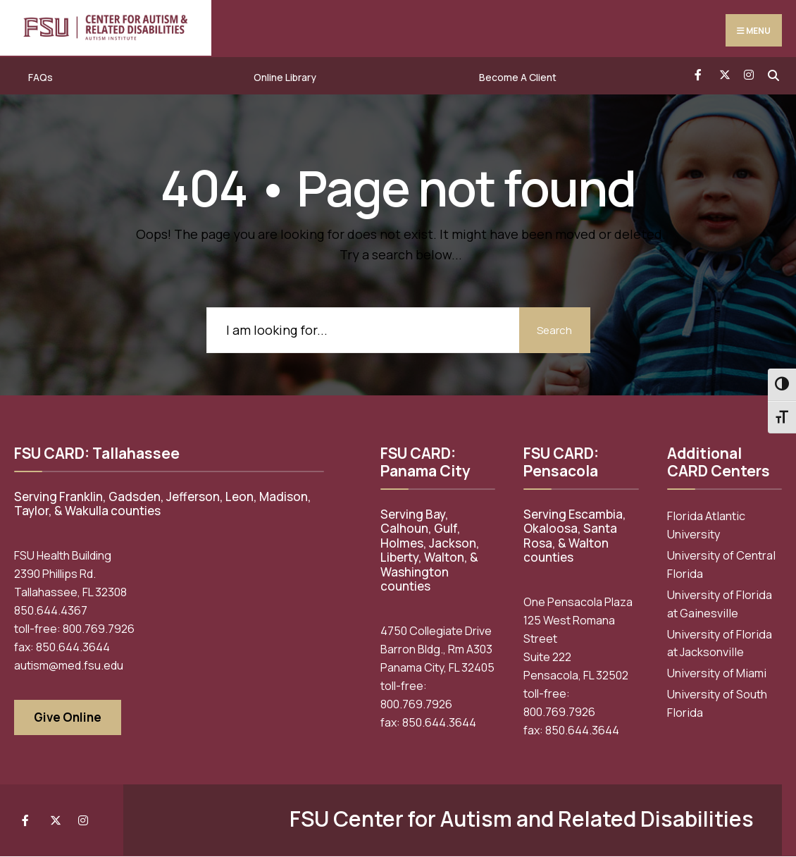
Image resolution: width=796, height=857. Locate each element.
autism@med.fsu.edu (68, 666)
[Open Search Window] (773, 74)
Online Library (285, 78)
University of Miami (716, 674)
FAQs (40, 78)
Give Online (67, 718)
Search (551, 330)
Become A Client (517, 78)
